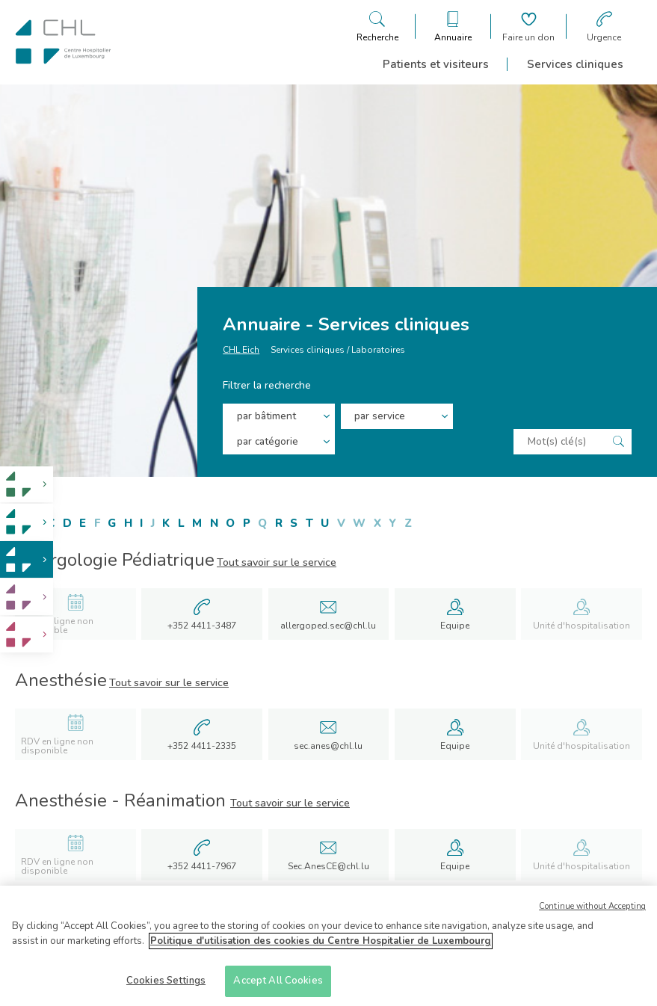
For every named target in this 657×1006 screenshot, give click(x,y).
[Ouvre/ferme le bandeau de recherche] (377, 26)
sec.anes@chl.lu (328, 746)
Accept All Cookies (277, 986)
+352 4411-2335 (201, 745)
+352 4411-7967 (201, 866)
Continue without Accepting (592, 911)
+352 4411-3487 (201, 625)
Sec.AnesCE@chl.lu (328, 866)
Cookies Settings (166, 986)
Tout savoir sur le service (276, 562)
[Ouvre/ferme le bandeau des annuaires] (453, 26)
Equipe (454, 625)
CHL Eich (241, 356)
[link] (26, 484)
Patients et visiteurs (436, 64)
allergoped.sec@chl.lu (328, 626)
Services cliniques (575, 64)
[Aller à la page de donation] (528, 26)
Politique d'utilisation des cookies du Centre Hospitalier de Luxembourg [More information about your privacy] (320, 945)
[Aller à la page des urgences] (604, 26)
